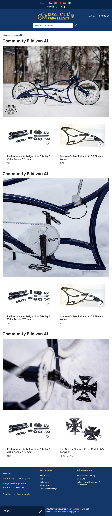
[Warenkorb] (103, 16)
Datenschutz (45, 482)
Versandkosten (75, 509)
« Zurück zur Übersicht (12, 35)
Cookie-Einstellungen (49, 488)
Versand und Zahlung (86, 475)
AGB (42, 479)
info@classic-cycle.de (14, 483)
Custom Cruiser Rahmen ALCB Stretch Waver (81, 157)
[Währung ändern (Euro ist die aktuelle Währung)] (43, 3)
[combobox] (53, 25)
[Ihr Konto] (94, 16)
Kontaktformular (23, 494)
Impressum (44, 475)
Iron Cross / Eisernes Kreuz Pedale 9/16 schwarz (82, 450)
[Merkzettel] (90, 16)
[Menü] (4, 16)
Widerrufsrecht (46, 485)
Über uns (81, 479)
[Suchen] (76, 25)
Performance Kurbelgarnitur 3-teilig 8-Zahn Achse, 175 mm (29, 157)
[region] (56, 144)
